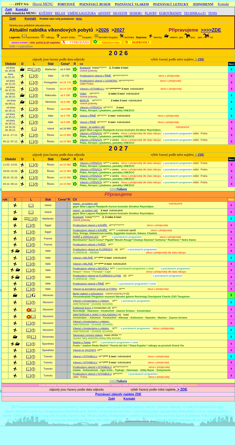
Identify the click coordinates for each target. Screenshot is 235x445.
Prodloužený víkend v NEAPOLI (91, 268)
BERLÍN (84, 100)
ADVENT (104, 13)
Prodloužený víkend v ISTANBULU (92, 367)
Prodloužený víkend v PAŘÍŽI (89, 244)
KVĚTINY (46, 13)
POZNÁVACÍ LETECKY (170, 4)
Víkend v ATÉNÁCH (91, 107)
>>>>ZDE (211, 30)
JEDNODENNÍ (203, 4)
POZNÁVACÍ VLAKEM (132, 4)
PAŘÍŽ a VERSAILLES (85, 236)
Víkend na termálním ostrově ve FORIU (95, 289)
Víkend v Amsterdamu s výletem (91, 328)
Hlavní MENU (42, 4)
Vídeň (83, 93)
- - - (11, 4)
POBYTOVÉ (66, 4)
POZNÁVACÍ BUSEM (94, 4)
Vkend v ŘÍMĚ (88, 115)
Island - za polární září (92, 127)
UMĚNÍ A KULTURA (82, 13)
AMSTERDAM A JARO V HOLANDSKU (95, 314)
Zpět (8, 9)
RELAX (60, 13)
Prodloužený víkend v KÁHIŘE (90, 225)
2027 (119, 30)
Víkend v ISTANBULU (92, 88)
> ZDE (199, 59)
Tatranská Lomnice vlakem (88, 335)
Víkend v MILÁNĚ (83, 257)
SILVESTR (120, 13)
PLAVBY (151, 13)
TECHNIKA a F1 (195, 13)
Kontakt (223, 4)
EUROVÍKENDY (170, 13)
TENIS (212, 13)
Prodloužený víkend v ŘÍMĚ (96, 75)
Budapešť (85, 67)
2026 (103, 30)
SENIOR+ (136, 13)
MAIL (79, 18)
